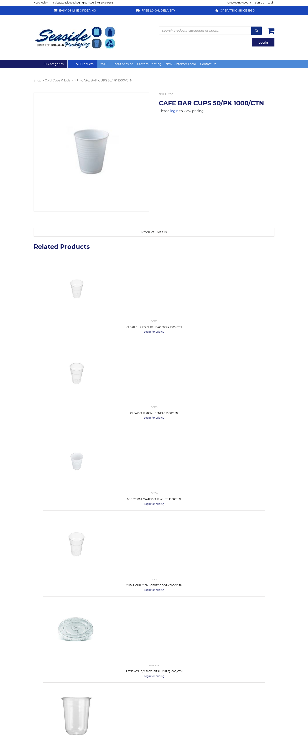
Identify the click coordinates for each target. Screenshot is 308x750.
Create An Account (239, 2)
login (174, 111)
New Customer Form (181, 64)
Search (256, 31)
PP (76, 80)
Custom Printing (149, 64)
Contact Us (208, 64)
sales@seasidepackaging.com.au (73, 2)
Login (270, 2)
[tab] (154, 232)
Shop (37, 80)
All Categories (53, 64)
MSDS (103, 64)
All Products (84, 64)
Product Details (154, 232)
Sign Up (259, 2)
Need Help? (41, 2)
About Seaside (122, 64)
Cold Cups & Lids (57, 80)
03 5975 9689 (105, 2)
